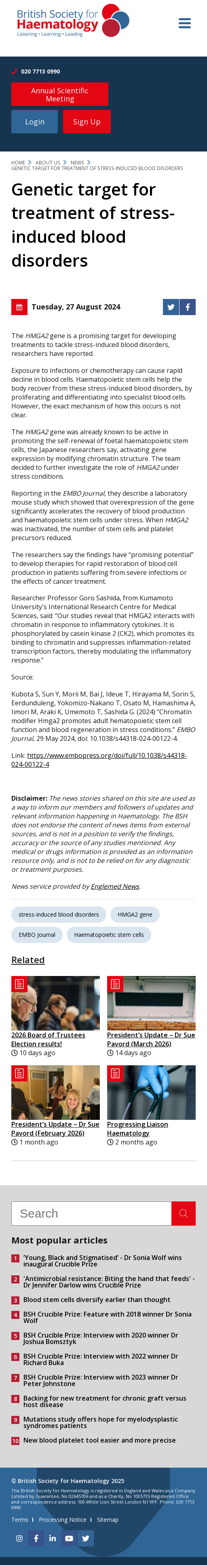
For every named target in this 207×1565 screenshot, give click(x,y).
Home (18, 162)
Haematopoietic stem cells (109, 934)
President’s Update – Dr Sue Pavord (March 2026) (151, 1039)
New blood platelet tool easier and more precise (99, 1440)
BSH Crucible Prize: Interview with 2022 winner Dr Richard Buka (100, 1359)
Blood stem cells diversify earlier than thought (97, 1299)
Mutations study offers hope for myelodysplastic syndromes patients (100, 1422)
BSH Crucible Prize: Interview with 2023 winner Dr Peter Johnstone (100, 1380)
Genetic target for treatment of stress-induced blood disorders (97, 168)
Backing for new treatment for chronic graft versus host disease (104, 1401)
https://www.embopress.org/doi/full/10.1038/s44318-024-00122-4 (99, 760)
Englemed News (115, 886)
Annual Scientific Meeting (60, 94)
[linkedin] (52, 1538)
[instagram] (19, 1538)
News (77, 162)
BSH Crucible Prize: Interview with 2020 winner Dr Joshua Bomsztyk (100, 1338)
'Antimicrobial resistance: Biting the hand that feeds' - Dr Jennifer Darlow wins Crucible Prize (109, 1281)
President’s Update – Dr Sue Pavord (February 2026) (55, 1129)
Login (34, 121)
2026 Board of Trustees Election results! (48, 1039)
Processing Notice (63, 1519)
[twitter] (86, 1538)
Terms (19, 1519)
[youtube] (69, 1538)
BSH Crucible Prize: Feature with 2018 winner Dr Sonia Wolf (107, 1317)
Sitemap (107, 1519)
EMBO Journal (37, 934)
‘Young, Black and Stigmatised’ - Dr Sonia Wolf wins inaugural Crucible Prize (102, 1260)
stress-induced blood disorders (59, 914)
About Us (48, 162)
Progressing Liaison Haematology (137, 1129)
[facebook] (36, 1538)
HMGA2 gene (135, 914)
